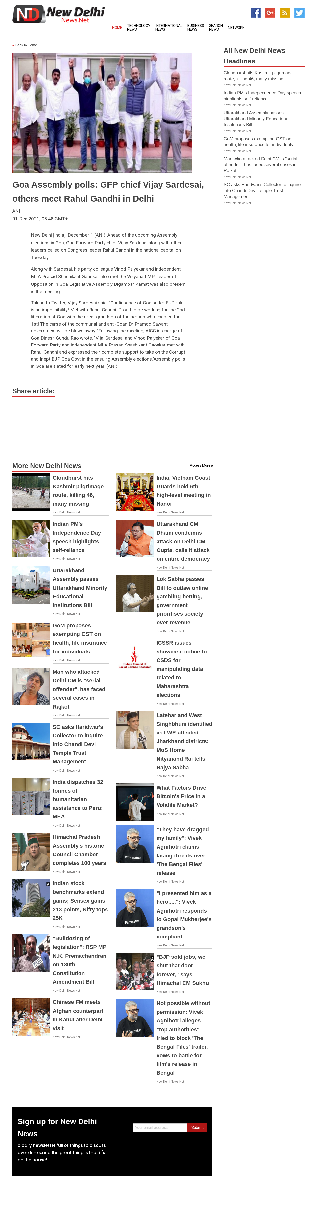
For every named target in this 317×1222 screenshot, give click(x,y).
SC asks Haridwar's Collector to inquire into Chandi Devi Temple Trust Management (78, 744)
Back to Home (24, 45)
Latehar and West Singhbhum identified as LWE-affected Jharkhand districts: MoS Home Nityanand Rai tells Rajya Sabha (184, 741)
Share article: (33, 391)
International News (169, 27)
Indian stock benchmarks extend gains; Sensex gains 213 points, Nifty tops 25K (80, 900)
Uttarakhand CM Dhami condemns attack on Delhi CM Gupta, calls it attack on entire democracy (183, 541)
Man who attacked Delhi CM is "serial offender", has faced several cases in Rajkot (79, 689)
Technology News (138, 27)
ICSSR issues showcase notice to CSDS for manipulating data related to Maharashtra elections (182, 669)
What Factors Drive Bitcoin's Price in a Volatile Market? (181, 796)
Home (117, 28)
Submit (197, 1127)
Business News (195, 27)
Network (236, 28)
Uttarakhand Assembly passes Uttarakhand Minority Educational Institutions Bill (80, 587)
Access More (200, 465)
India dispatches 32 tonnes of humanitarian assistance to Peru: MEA (78, 799)
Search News (216, 27)
